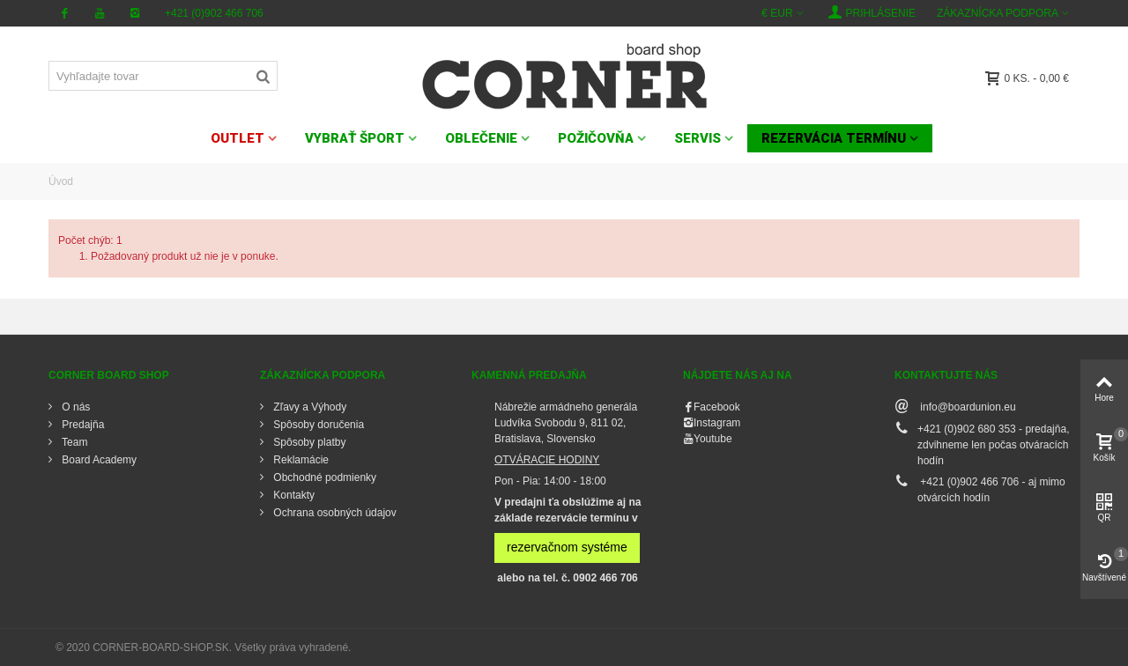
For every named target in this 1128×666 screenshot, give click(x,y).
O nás (74, 407)
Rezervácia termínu (833, 138)
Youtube (713, 439)
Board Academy (98, 460)
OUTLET (237, 138)
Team (73, 442)
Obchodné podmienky (323, 477)
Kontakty (293, 495)
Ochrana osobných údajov (334, 513)
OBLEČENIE (481, 138)
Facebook (717, 407)
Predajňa (81, 424)
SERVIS (697, 138)
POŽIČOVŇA (596, 138)
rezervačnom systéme (567, 547)
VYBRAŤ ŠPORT (354, 138)
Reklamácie (300, 460)
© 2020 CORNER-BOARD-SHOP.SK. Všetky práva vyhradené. (203, 647)
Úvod (60, 181)
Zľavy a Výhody (308, 407)
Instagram (717, 423)
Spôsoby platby (308, 442)
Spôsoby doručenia (317, 424)
